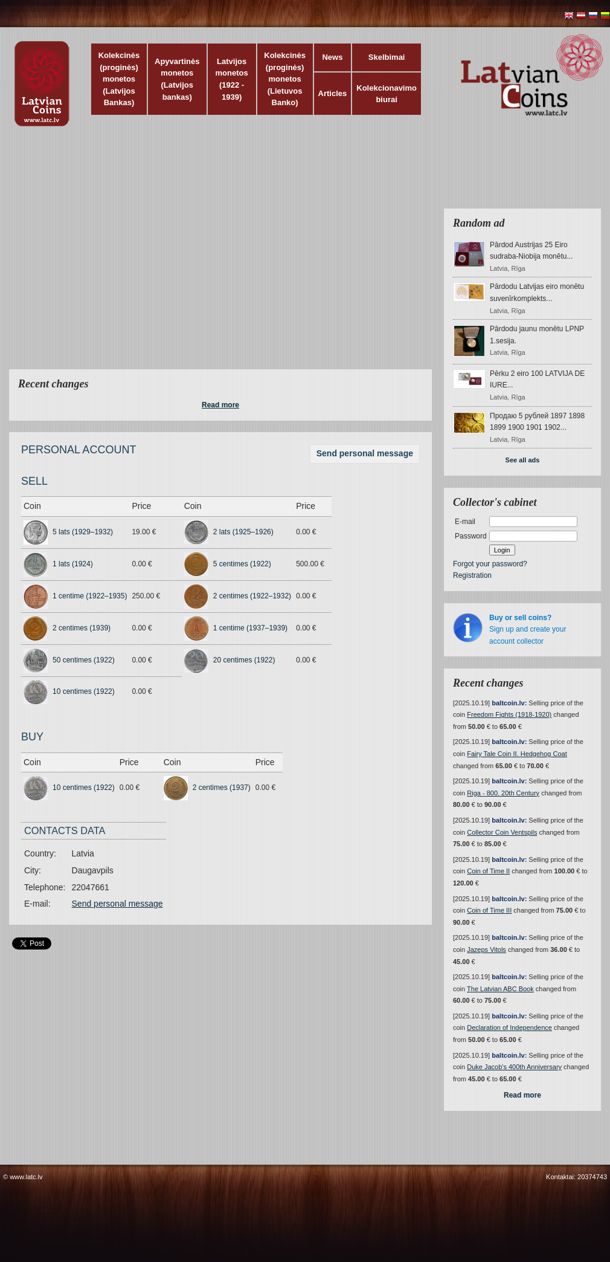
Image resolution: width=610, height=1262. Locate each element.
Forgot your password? (490, 564)
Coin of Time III (489, 910)
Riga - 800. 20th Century (503, 793)
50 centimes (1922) (84, 660)
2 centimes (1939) (82, 628)
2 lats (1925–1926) (243, 532)
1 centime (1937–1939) (250, 628)
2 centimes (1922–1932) (252, 596)
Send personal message (364, 453)
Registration (472, 575)
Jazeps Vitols (486, 949)
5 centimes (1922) (242, 564)
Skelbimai (386, 57)
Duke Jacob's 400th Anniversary (514, 1066)
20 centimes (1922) (244, 660)
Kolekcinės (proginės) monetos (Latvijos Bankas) (119, 79)
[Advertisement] (113, 255)
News (332, 57)
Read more (220, 405)
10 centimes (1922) (84, 691)
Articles (332, 93)
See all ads (523, 460)
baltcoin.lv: (509, 703)
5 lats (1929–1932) (83, 532)
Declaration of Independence (509, 1027)
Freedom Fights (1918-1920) (509, 714)
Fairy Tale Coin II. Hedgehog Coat (517, 753)
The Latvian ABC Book (500, 988)
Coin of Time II (488, 871)
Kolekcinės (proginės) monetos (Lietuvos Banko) (285, 79)
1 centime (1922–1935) (90, 596)
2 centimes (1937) (222, 787)
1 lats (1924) (73, 564)
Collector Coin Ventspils (502, 832)
